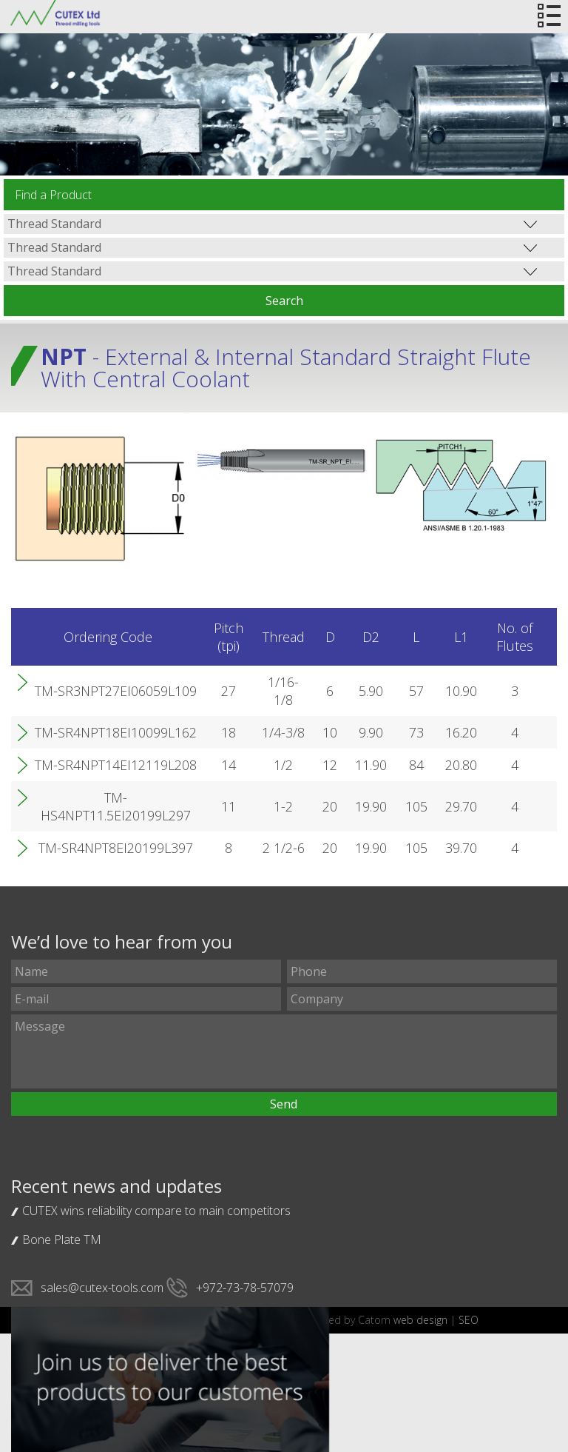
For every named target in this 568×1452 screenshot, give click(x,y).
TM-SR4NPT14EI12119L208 (116, 765)
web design (420, 1320)
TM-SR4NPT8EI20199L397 (115, 848)
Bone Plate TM (61, 1239)
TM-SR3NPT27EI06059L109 (116, 691)
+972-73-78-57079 (245, 1287)
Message (283, 1051)
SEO (469, 1320)
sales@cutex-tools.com (102, 1287)
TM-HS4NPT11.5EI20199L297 (116, 806)
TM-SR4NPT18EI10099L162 (116, 732)
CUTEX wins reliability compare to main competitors (156, 1210)
